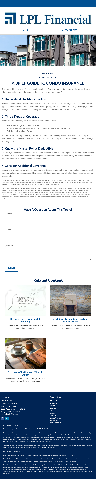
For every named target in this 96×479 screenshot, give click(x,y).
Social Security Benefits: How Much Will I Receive (70, 320)
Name (9, 214)
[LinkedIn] (24, 30)
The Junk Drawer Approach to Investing (25, 320)
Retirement (54, 400)
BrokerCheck (46, 429)
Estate (52, 405)
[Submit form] (11, 268)
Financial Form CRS (12, 425)
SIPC (73, 455)
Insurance (54, 408)
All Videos (54, 420)
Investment (54, 403)
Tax (51, 410)
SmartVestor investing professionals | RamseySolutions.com (72, 471)
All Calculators (55, 423)
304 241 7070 (69, 30)
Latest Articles (55, 418)
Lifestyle (53, 415)
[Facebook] (27, 30)
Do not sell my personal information (43, 447)
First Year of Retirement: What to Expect (25, 373)
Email (9, 230)
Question (9, 246)
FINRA (69, 455)
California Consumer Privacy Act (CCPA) (65, 445)
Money (52, 413)
